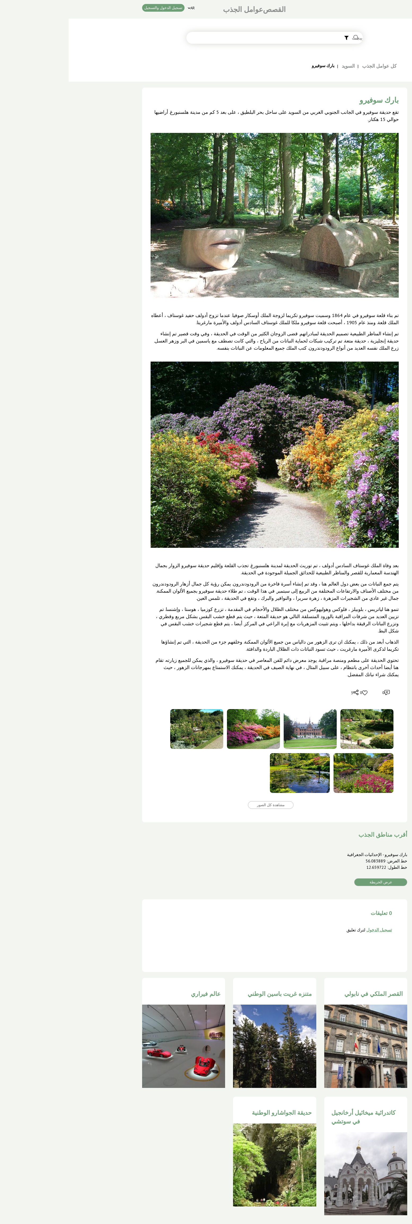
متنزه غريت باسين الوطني (211, 993)
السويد (279, 66)
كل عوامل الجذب (310, 66)
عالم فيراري (137, 993)
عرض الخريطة (312, 882)
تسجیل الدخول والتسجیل (95, 7)
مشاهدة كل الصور (202, 804)
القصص (205, 9)
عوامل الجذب (174, 9)
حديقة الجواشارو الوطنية (213, 1112)
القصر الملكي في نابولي (305, 993)
